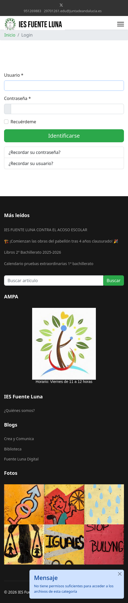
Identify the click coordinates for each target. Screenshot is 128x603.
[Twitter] (61, 5)
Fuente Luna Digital (21, 459)
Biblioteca (13, 449)
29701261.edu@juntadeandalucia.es (73, 11)
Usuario (13, 75)
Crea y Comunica (19, 438)
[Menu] (120, 24)
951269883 (32, 11)
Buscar (113, 280)
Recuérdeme (23, 122)
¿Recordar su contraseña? (34, 152)
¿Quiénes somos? (19, 410)
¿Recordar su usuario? (31, 163)
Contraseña (17, 98)
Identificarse (64, 135)
